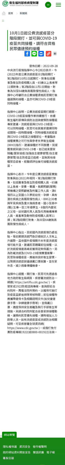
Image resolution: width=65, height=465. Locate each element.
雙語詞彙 (38, 452)
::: (3, 20)
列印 (41, 53)
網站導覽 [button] (9, 435)
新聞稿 (23, 13)
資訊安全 (24, 446)
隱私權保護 (10, 446)
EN (48, 4)
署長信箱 (8, 458)
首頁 (10, 13)
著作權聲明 (40, 446)
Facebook (27, 53)
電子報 (50, 452)
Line (34, 53)
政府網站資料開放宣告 (17, 452)
